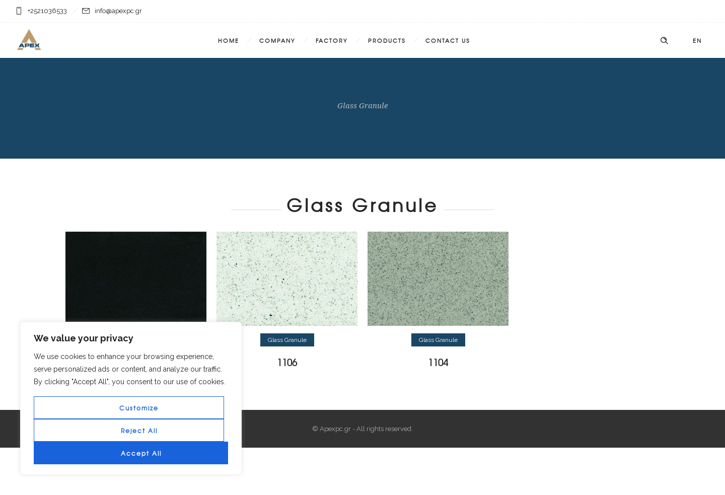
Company (277, 40)
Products (386, 40)
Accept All (141, 453)
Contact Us (447, 40)
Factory (332, 40)
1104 (438, 362)
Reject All (139, 430)
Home (228, 40)
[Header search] (664, 40)
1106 (287, 362)
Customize (139, 407)
